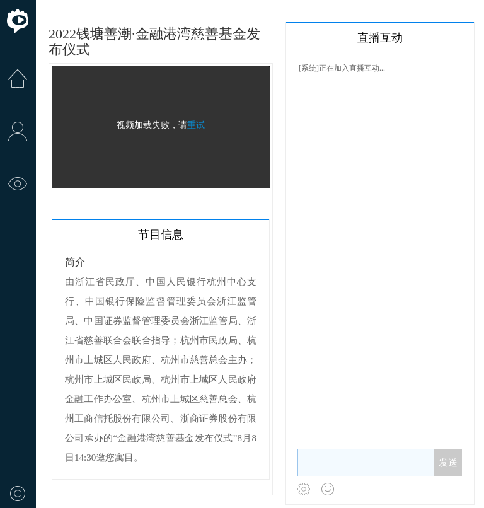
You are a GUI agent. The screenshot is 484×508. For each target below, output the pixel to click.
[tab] (160, 234)
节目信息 (160, 234)
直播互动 (380, 38)
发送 (448, 463)
